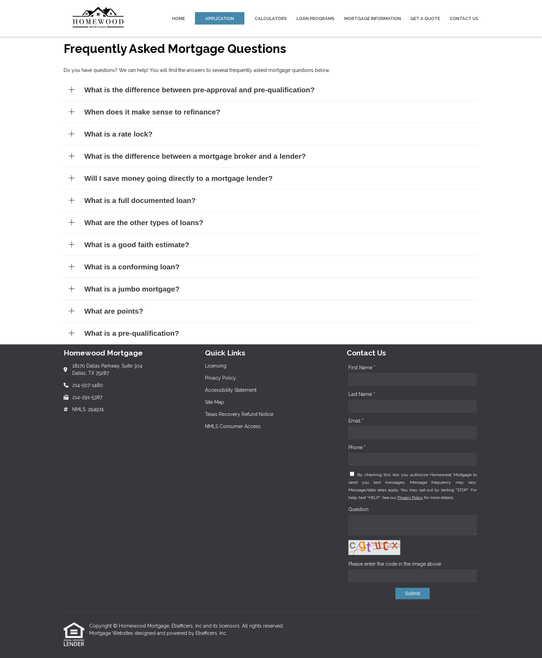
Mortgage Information (372, 18)
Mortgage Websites (111, 633)
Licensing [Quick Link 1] (215, 366)
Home (178, 18)
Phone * (357, 447)
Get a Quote (425, 18)
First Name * (361, 367)
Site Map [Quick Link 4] (214, 402)
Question (358, 509)
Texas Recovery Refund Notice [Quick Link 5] (239, 414)
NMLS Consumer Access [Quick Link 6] (233, 426)
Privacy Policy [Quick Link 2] (220, 378)
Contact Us (464, 18)
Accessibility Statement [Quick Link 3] (230, 390)
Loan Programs (316, 18)
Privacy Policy (410, 497)
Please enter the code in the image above (394, 564)
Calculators (271, 18)
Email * (356, 421)
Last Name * (361, 394)
